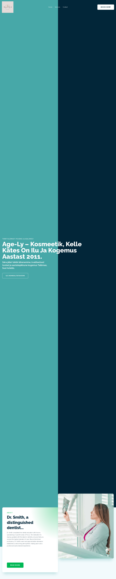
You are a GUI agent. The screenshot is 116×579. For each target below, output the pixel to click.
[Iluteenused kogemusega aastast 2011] (7, 7)
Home (50, 7)
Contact (65, 7)
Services (57, 7)
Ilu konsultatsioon (15, 275)
